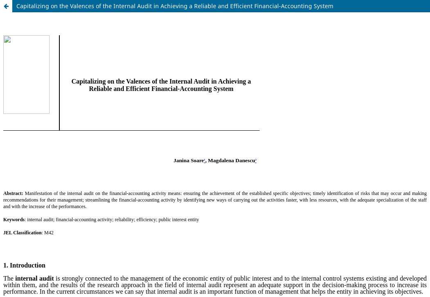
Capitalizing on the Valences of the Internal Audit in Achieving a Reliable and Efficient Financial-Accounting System (174, 6)
